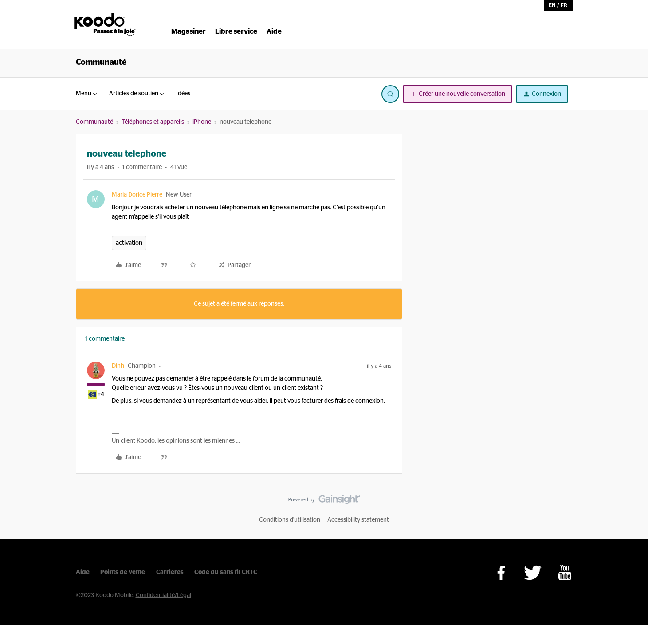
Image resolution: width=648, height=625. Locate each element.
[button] (457, 94)
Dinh (118, 366)
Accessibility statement (358, 520)
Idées (183, 93)
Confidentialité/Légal (163, 595)
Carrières (170, 572)
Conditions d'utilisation (289, 520)
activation (129, 243)
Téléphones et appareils (153, 122)
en (552, 5)
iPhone (201, 122)
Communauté (101, 63)
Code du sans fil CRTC (225, 572)
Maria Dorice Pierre (137, 195)
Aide (83, 572)
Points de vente (122, 572)
